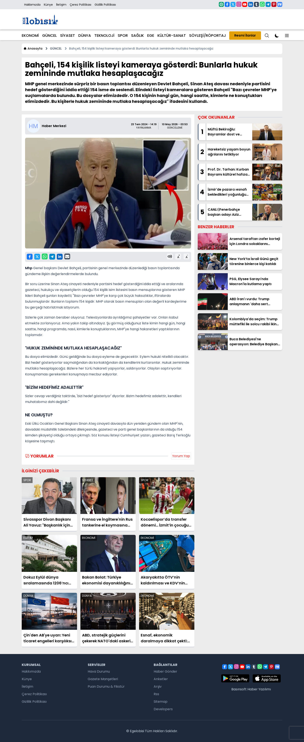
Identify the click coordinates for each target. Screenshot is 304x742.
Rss (156, 694)
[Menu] (267, 35)
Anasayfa (32, 48)
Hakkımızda (32, 5)
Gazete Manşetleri (103, 679)
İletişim (61, 5)
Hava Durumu (99, 671)
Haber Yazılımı (259, 689)
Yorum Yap (181, 456)
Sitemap (160, 701)
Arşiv (158, 686)
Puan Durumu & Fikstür (106, 686)
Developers (163, 709)
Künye (48, 5)
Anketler (161, 679)
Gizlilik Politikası (105, 5)
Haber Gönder (165, 671)
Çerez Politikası (80, 5)
